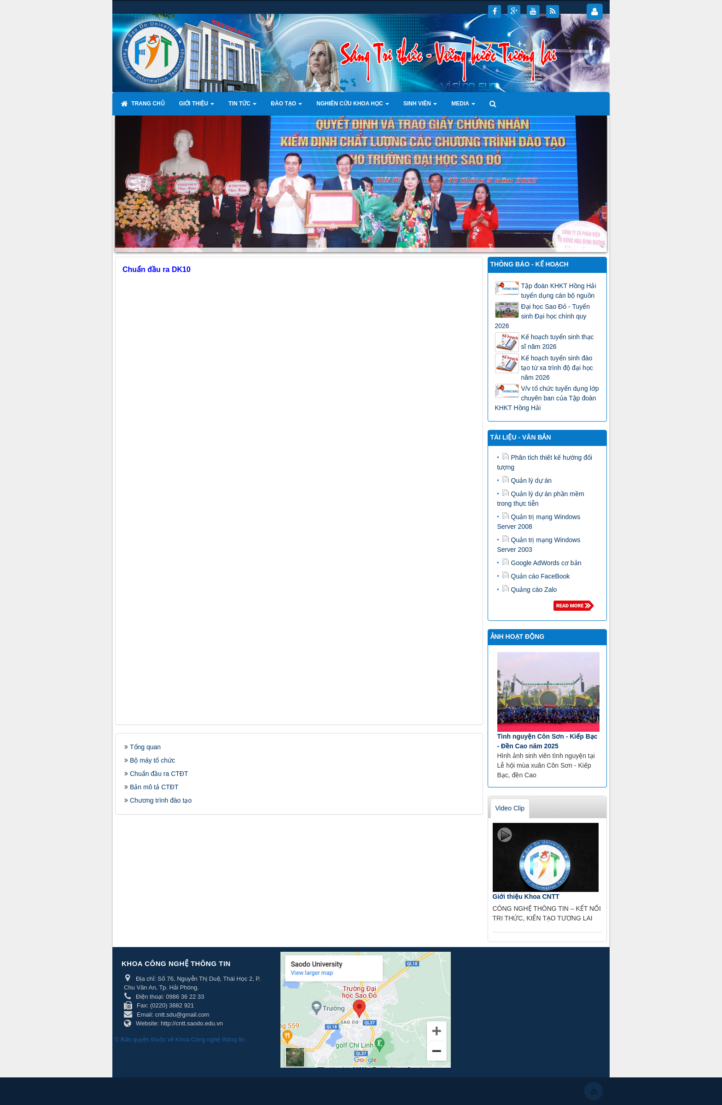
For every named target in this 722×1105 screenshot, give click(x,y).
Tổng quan (145, 747)
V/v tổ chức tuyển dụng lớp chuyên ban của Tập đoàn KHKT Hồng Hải (547, 398)
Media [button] (463, 106)
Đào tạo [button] (286, 106)
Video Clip (510, 808)
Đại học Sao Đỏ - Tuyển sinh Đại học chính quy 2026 (542, 316)
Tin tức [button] (242, 106)
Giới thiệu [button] (197, 106)
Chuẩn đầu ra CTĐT (159, 773)
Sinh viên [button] (420, 106)
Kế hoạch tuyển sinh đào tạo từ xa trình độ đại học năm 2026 (557, 367)
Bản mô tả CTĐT (154, 787)
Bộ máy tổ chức (152, 760)
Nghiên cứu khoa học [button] (352, 106)
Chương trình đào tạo (161, 800)
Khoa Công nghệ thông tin (210, 1039)
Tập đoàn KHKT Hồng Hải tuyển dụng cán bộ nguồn (558, 290)
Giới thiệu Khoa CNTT (526, 896)
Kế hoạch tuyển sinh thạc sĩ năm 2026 (557, 341)
